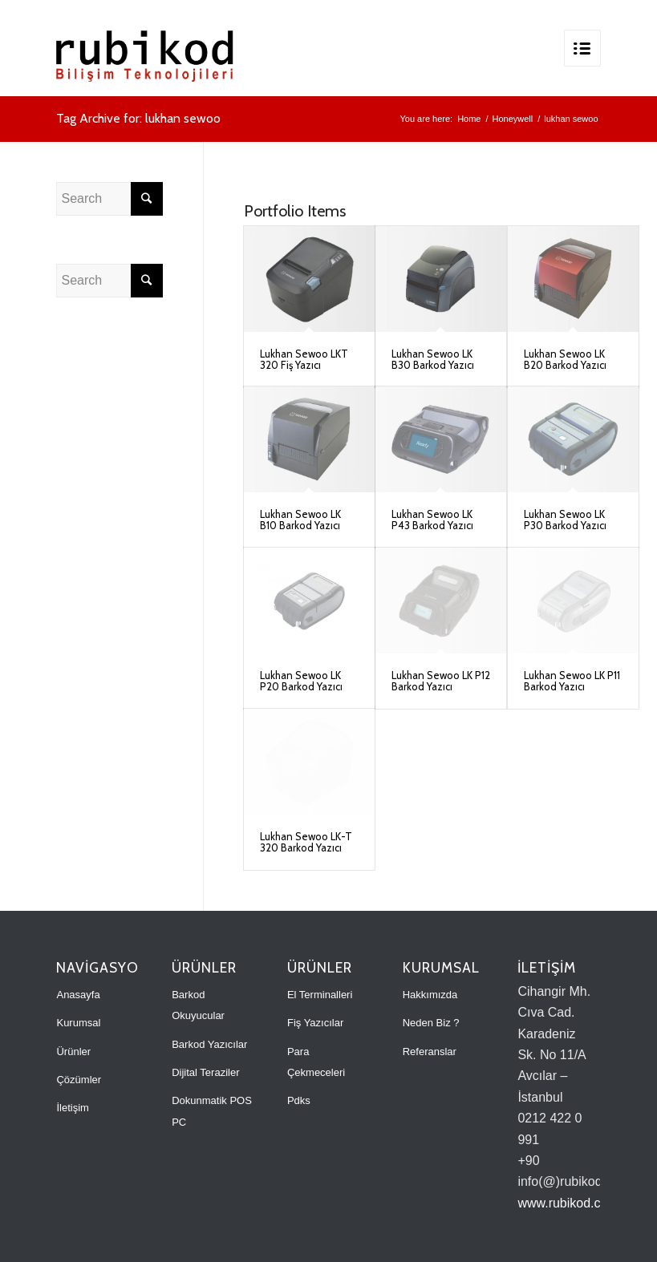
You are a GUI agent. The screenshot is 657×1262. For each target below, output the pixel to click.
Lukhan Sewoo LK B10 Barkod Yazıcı (300, 520)
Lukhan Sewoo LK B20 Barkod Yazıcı (565, 359)
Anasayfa (77, 995)
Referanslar (429, 1052)
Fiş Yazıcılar (315, 1023)
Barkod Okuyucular (198, 1005)
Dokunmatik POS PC (212, 1110)
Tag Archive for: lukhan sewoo (138, 118)
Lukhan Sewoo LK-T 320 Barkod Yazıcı (306, 842)
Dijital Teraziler (205, 1072)
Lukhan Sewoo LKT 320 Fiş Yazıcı (304, 359)
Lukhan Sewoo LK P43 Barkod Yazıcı (432, 520)
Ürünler (73, 1052)
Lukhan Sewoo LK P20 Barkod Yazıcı (301, 681)
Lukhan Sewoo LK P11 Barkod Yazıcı (572, 681)
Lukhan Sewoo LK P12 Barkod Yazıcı (440, 681)
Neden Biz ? (431, 1023)
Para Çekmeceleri (316, 1062)
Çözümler (78, 1080)
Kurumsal (78, 1023)
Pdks (298, 1100)
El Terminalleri (319, 995)
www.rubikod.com (567, 1203)
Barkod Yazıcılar (209, 1044)
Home (469, 118)
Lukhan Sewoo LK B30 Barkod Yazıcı (432, 359)
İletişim (72, 1108)
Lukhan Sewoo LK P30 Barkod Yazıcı (565, 520)
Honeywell (512, 118)
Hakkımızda (430, 995)
